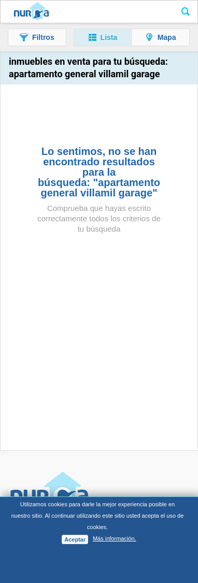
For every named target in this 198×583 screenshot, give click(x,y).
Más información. (114, 538)
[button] (37, 37)
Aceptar (75, 539)
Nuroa (31, 12)
